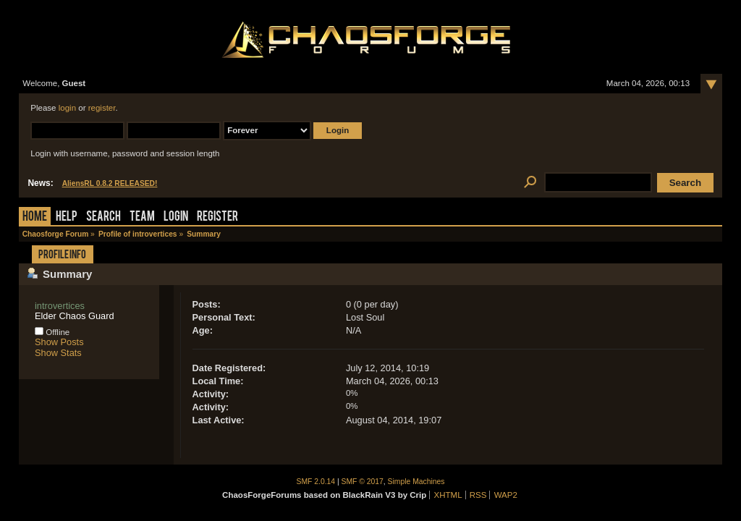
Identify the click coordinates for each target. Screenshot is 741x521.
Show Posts (59, 341)
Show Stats (58, 352)
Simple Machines (416, 482)
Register (217, 217)
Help (66, 217)
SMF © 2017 (363, 482)
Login (176, 217)
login (67, 107)
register (102, 107)
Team (142, 217)
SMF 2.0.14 (316, 482)
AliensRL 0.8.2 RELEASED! (110, 183)
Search (103, 217)
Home (34, 217)
